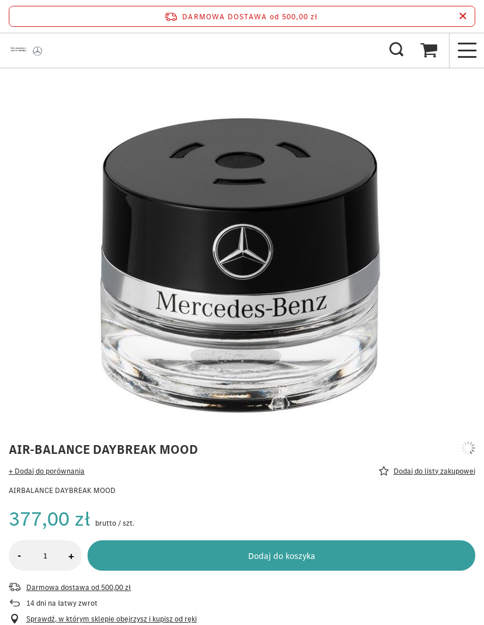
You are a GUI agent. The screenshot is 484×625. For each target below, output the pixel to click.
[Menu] (466, 50)
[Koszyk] (428, 50)
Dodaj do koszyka (281, 555)
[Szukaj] (396, 50)
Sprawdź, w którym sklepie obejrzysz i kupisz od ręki (111, 619)
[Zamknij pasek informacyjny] (462, 16)
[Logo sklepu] (27, 50)
